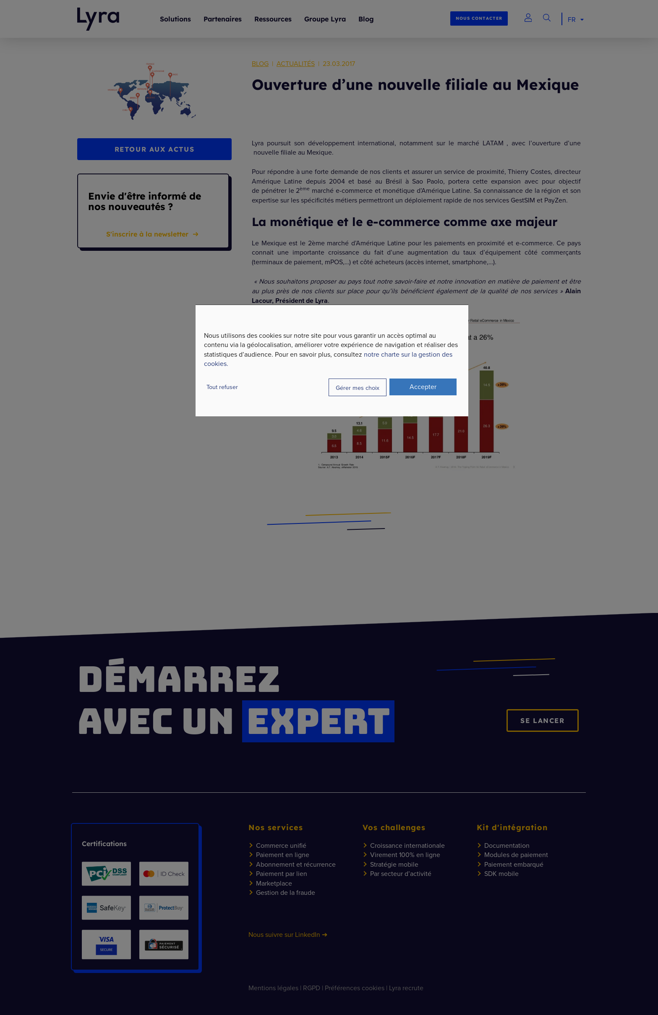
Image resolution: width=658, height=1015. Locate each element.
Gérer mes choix (357, 387)
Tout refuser (222, 386)
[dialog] (332, 360)
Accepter (423, 386)
